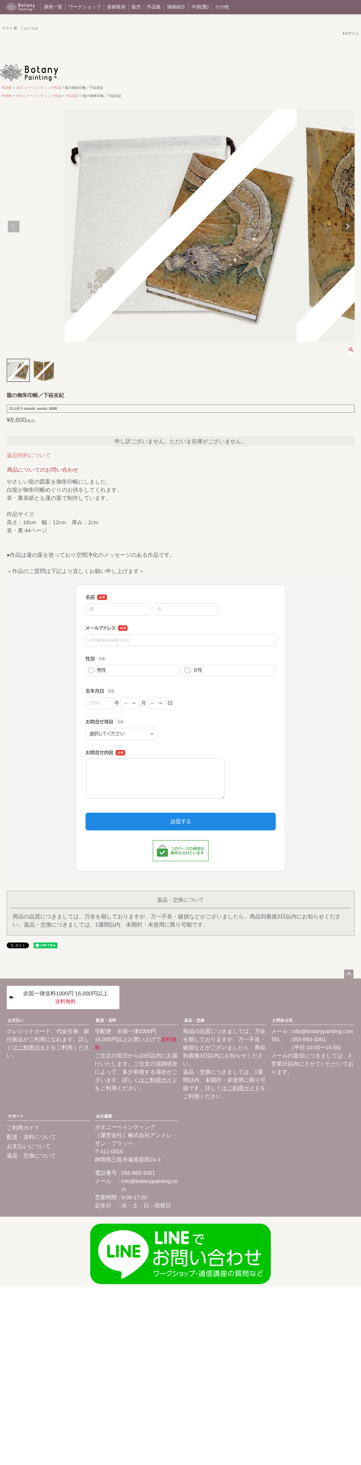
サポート (16, 1116)
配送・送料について (31, 1137)
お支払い (16, 1020)
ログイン (352, 33)
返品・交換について (31, 1155)
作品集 (154, 6)
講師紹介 (176, 6)
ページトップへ (348, 974)
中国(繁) (200, 6)
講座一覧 (53, 6)
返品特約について (29, 455)
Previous (13, 226)
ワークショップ (84, 6)
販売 (136, 6)
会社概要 (104, 1116)
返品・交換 (194, 1020)
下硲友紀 (72, 96)
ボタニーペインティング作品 (38, 88)
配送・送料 (106, 1020)
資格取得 (116, 6)
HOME (6, 88)
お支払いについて (29, 1146)
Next (347, 226)
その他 (222, 6)
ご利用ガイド (34, 1047)
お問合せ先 (282, 1020)
